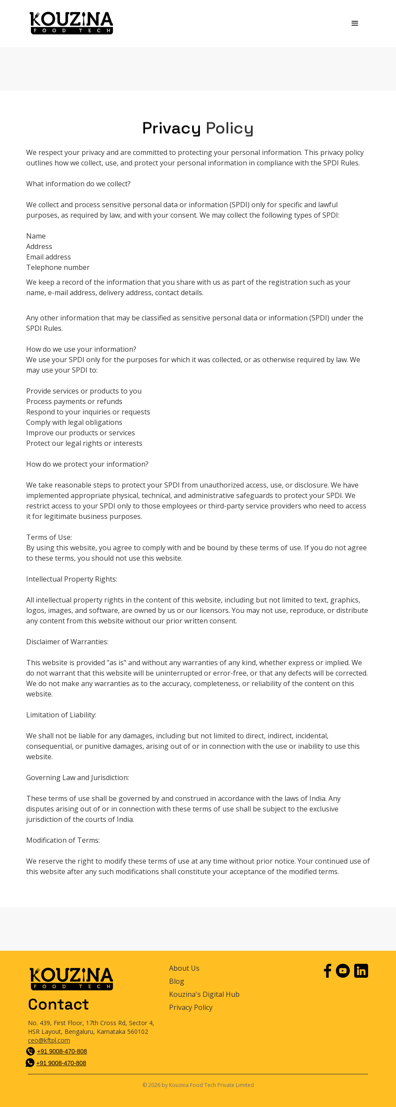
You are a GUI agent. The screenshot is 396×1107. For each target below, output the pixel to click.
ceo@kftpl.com (49, 1040)
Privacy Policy (191, 1007)
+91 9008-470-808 (62, 1051)
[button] (355, 23)
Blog (176, 981)
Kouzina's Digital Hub (204, 994)
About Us (184, 968)
